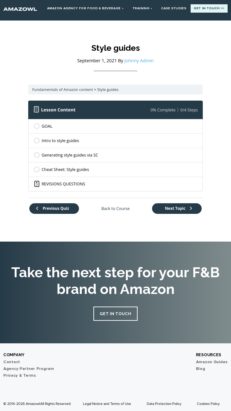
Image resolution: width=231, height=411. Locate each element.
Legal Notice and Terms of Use (107, 401)
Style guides (108, 87)
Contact (11, 359)
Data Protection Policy (164, 401)
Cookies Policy (208, 401)
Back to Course (115, 206)
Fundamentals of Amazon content (62, 87)
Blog (200, 366)
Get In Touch (115, 311)
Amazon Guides (212, 359)
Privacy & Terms (19, 373)
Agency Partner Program (28, 366)
